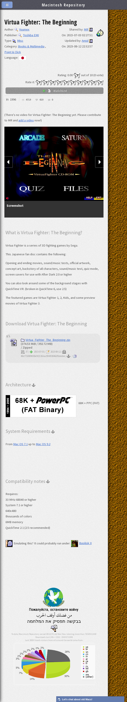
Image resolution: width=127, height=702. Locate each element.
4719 (28, 99)
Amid (85, 41)
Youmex (22, 29)
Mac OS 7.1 (20, 444)
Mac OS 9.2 (43, 444)
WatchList (54, 90)
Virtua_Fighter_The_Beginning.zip (45, 340)
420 (41, 99)
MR (86, 29)
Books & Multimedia (31, 46)
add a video (26, 120)
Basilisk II (81, 543)
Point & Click (12, 52)
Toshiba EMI (28, 35)
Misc (18, 41)
